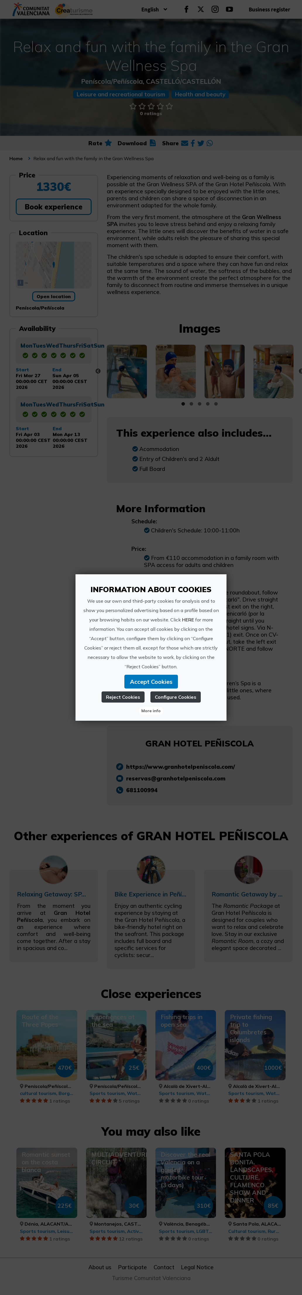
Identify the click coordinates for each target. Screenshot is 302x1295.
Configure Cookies (175, 697)
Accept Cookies (151, 681)
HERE (188, 620)
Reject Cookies (123, 697)
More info (151, 710)
